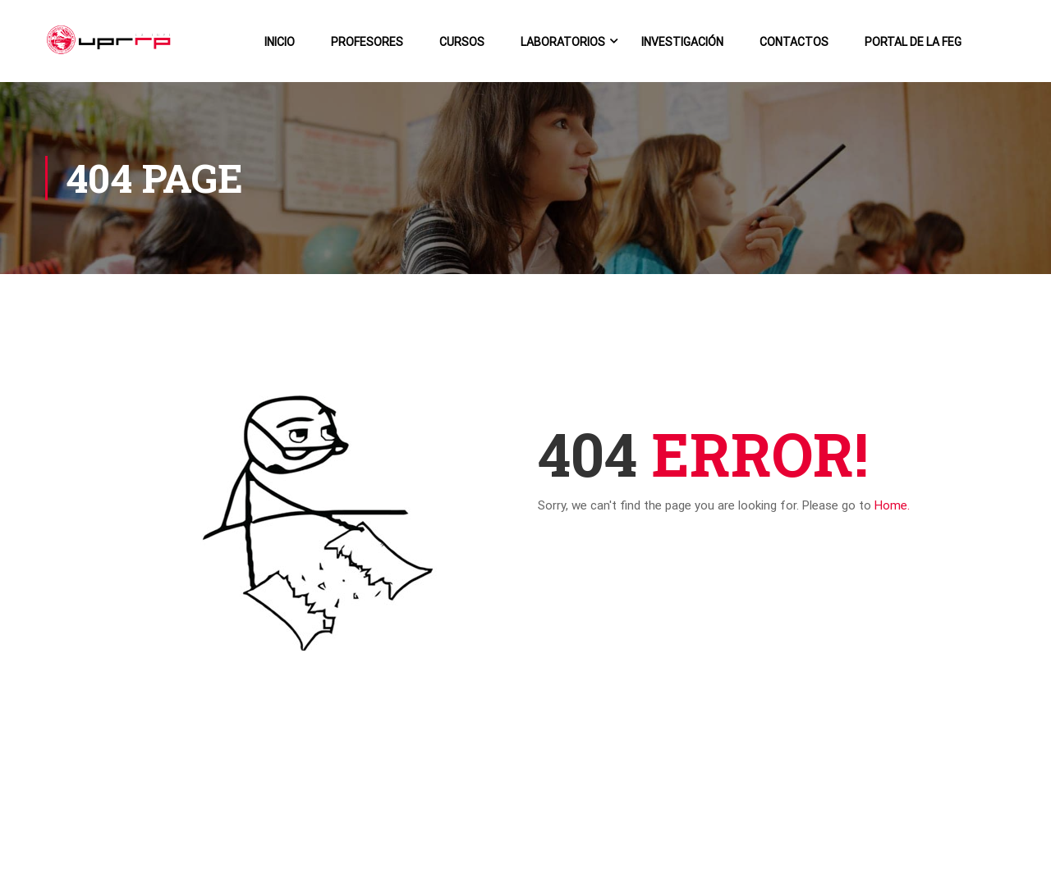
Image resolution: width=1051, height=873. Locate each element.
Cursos (461, 41)
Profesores (367, 41)
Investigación (682, 41)
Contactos (794, 41)
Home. (892, 505)
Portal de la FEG (913, 41)
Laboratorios (563, 41)
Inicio (279, 41)
